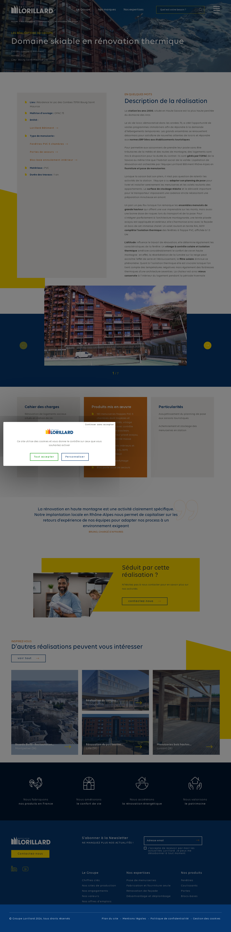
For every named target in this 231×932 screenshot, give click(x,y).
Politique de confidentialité (169, 918)
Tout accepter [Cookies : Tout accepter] (44, 457)
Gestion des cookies (206, 918)
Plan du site (110, 918)
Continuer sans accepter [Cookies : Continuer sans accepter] (99, 425)
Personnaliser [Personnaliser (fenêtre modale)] (75, 457)
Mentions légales (134, 918)
